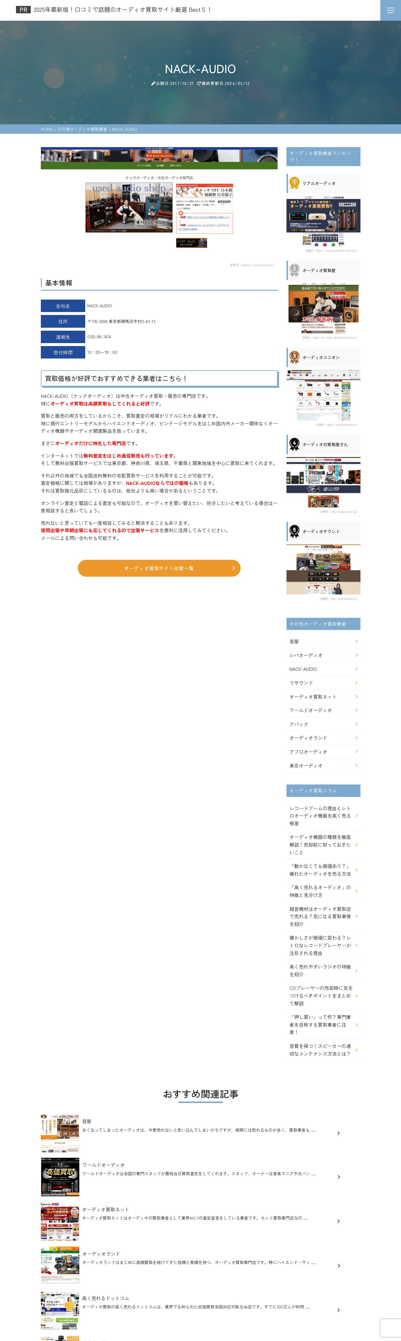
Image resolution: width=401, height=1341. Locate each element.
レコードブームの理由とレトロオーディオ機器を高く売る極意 (320, 816)
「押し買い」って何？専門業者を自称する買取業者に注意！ (320, 1024)
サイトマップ (56, 1305)
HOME (49, 1292)
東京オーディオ (306, 765)
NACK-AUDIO (303, 668)
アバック (298, 724)
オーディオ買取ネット (313, 696)
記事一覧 (240, 1292)
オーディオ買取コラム (205, 1292)
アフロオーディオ (308, 751)
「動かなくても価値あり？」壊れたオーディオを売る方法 (320, 869)
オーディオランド (308, 737)
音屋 (294, 641)
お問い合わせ (337, 1292)
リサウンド (301, 682)
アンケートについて (300, 1292)
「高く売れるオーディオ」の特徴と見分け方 (320, 891)
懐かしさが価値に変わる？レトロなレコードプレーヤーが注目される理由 (320, 945)
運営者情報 (265, 1292)
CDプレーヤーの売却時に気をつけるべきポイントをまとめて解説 (321, 995)
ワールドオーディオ (310, 710)
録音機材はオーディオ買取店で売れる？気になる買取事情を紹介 (320, 916)
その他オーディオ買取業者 (154, 1292)
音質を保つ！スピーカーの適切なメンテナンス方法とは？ (320, 1049)
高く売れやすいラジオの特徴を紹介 (320, 970)
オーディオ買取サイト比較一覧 (179, 569)
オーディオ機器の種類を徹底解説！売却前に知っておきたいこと (320, 844)
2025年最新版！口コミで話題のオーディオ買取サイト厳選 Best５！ (161, 1273)
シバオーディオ (306, 655)
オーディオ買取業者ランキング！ (92, 1292)
